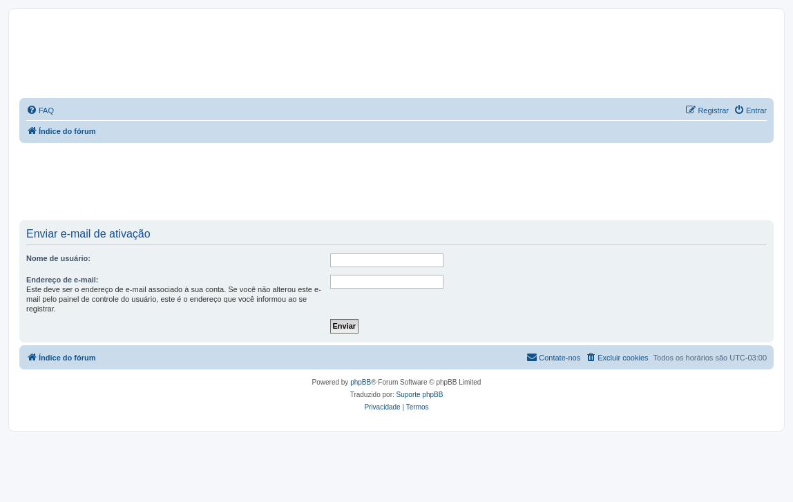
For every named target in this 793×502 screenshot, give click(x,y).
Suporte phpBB (419, 394)
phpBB (360, 382)
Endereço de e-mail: (62, 280)
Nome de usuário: (58, 258)
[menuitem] (40, 110)
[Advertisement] (270, 181)
